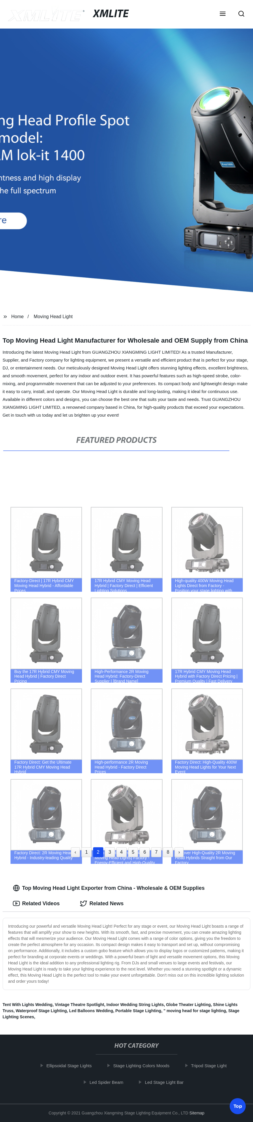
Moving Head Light (53, 316)
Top (237, 1106)
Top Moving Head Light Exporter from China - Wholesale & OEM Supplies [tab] (109, 888)
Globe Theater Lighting (188, 1004)
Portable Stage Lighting (138, 1010)
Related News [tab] (101, 903)
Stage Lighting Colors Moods (144, 1065)
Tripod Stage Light (211, 1065)
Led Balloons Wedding (91, 1010)
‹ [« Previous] (75, 852)
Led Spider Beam (108, 1081)
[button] (222, 14)
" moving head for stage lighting (194, 1010)
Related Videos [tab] (36, 903)
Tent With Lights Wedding (28, 1004)
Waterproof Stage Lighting (41, 1010)
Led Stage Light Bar (166, 1081)
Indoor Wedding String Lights (135, 1004)
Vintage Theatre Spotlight (79, 1004)
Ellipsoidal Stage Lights (71, 1065)
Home (17, 316)
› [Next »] (179, 852)
